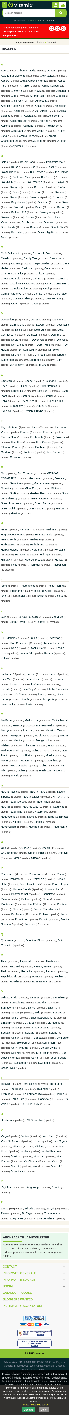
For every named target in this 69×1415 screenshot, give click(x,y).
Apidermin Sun (18, 120)
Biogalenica (18, 202)
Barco (4, 162)
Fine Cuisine (43, 442)
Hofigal (59, 559)
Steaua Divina (49, 1047)
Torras (60, 1094)
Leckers (58, 679)
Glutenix (56, 488)
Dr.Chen (16, 354)
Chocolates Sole (10, 278)
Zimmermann (52, 1213)
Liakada (5, 689)
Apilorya (5, 125)
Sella (37, 1012)
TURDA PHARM (30, 1104)
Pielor (4, 899)
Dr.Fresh (40, 354)
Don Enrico (17, 344)
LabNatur (6, 674)
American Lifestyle (12, 105)
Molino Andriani (10, 750)
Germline (15, 483)
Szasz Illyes (8, 1067)
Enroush (49, 395)
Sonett (38, 1037)
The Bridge (16, 1088)
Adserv (5, 80)
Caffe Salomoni (10, 253)
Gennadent (35, 478)
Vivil (35, 1166)
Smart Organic (40, 1027)
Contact (10, 1266)
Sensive (57, 1012)
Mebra (64, 735)
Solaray (29, 1032)
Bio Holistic (61, 172)
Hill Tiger (45, 554)
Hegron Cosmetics (12, 534)
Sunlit (34, 1057)
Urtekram (6, 1120)
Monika (50, 755)
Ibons (4, 585)
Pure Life (30, 924)
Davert (40, 324)
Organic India (36, 852)
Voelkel (55, 1166)
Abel (3, 70)
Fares (35, 427)
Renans (50, 971)
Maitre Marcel (60, 720)
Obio (4, 847)
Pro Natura (17, 914)
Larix (52, 674)
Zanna (4, 1208)
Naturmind (16, 811)
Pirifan (25, 899)
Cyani (35, 303)
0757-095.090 (47, 20)
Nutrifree (34, 826)
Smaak (15, 1027)
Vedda (25, 1136)
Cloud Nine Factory (21, 283)
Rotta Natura (39, 981)
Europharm (16, 405)
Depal (14, 339)
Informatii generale (19, 1273)
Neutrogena (8, 816)
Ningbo (17, 821)
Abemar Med (26, 70)
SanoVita (40, 1002)
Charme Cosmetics (12, 273)
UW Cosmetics (34, 1120)
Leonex (14, 684)
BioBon (62, 187)
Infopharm (16, 590)
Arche (40, 130)
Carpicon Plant (41, 263)
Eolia (4, 401)
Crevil (14, 303)
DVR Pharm (17, 364)
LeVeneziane (38, 684)
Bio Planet (47, 177)
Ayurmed (17, 145)
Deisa (18, 329)
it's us (60, 595)
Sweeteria (44, 1062)
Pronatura (21, 919)
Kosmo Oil (26, 653)
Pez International (30, 884)
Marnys (5, 730)
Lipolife (25, 699)
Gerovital (6, 488)
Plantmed (62, 904)
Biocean (36, 192)
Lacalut (31, 674)
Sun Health (42, 1052)
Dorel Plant (43, 344)
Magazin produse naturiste (30, 42)
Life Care (19, 694)
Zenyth (50, 1208)
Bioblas (38, 187)
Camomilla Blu (41, 253)
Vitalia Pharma (50, 1151)
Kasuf (33, 638)
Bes (33, 166)
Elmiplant (42, 390)
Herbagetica (8, 544)
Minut (51, 745)
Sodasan (6, 1032)
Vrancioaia (17, 1171)
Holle (14, 564)
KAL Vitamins (9, 638)
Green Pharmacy (11, 503)
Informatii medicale (19, 1279)
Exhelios (6, 411)
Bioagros (15, 187)
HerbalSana (37, 544)
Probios (43, 914)
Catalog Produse (17, 1292)
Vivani (55, 1161)
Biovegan (45, 212)
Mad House (31, 720)
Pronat (64, 914)
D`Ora (42, 364)
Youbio (56, 1187)
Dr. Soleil (53, 349)
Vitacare (17, 1146)
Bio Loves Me (21, 177)
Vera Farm (49, 1136)
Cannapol (55, 258)
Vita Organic (61, 1141)
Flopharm (40, 447)
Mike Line (29, 745)
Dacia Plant (7, 319)
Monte (4, 760)
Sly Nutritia (54, 1022)
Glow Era (30, 488)
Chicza (40, 273)
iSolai (21, 595)
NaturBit (5, 806)
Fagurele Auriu (9, 427)
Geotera (59, 478)
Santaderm (7, 1007)
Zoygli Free (16, 1218)
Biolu (65, 202)
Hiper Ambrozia (33, 559)
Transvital (43, 1098)
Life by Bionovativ (57, 689)
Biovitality (6, 217)
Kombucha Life (52, 643)
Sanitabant (59, 997)
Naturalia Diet (31, 796)
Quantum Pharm (35, 940)
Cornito (38, 293)
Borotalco (49, 222)
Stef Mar (16, 1052)
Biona (38, 207)
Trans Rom (17, 1098)
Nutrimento (60, 826)
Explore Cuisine (34, 411)
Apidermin (54, 115)
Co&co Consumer (55, 283)
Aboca (51, 70)
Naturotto (40, 811)
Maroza (27, 730)
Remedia (26, 971)
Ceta (47, 268)
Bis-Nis (30, 217)
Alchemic (16, 90)
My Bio (15, 775)
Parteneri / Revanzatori (22, 1305)
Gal (3, 473)
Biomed (18, 207)
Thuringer (42, 1088)
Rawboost (52, 961)
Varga (4, 1136)
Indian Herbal (56, 585)
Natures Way (30, 806)
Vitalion (15, 1156)
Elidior (23, 386)
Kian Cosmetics (19, 643)
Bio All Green (8, 172)
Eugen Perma (55, 401)
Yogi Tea (6, 1187)
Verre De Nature (10, 1141)
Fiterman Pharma (11, 447)
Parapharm (7, 874)
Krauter (48, 653)
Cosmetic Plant (22, 298)
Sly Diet (29, 1022)
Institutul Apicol (43, 590)
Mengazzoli (42, 740)
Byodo (4, 237)
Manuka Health (45, 725)
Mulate (21, 770)
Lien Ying (28, 689)
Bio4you (60, 182)
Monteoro (26, 760)
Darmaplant (17, 324)
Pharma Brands (22, 889)
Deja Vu (39, 329)
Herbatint (59, 549)
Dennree (56, 334)
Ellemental (17, 390)
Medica (18, 740)
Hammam (25, 529)
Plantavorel (7, 904)
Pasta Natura (36, 874)
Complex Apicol (19, 288)
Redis (4, 971)
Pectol (60, 874)
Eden (4, 386)
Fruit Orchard (54, 452)
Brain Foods (8, 227)
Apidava (28, 115)
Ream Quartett (42, 966)
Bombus (27, 222)
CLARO (60, 278)
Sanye (31, 1007)
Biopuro (61, 207)
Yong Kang (32, 1187)
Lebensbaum (33, 679)
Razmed (15, 966)
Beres (14, 166)
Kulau (4, 658)
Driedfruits (35, 359)
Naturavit (42, 801)
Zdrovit (29, 1208)
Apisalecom (52, 125)
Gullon (60, 508)
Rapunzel (25, 961)
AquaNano (17, 130)
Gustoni (15, 513)
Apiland (44, 120)
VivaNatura (30, 1161)
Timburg (5, 1094)
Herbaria (37, 549)
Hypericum (60, 564)
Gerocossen (41, 483)
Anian (17, 110)
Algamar (61, 90)
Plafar (46, 899)
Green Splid (8, 508)
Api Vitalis (41, 110)
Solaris (53, 1032)
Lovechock (7, 704)
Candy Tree (30, 258)
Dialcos (61, 339)
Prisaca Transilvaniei (45, 909)
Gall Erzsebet (25, 473)
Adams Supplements (13, 75)
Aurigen (61, 140)
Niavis (30, 816)
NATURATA (59, 796)
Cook (46, 288)
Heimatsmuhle (43, 534)
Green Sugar (36, 508)
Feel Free (17, 442)
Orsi (16, 857)
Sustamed (20, 1062)
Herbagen (36, 539)
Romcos (37, 976)
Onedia (46, 847)
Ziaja (4, 1213)
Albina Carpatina (51, 85)
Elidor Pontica (49, 386)
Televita (5, 1083)
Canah (5, 258)
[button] (55, 5)
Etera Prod (28, 401)
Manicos (18, 725)
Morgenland (51, 760)
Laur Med (6, 679)
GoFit (13, 493)
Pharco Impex (60, 884)
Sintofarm (6, 1022)
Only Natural (8, 852)
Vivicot (15, 1166)
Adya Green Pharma (33, 80)
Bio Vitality (7, 182)
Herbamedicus (9, 549)
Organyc (63, 852)
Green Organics (40, 498)
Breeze (34, 227)
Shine (14, 1017)
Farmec (24, 432)
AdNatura (47, 75)
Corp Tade (61, 293)
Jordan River (17, 621)
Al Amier (25, 85)
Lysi (28, 704)
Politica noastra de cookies (36, 1404)
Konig (14, 648)
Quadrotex (7, 940)
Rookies (15, 981)
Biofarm (34, 197)
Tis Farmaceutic (32, 1094)
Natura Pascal (9, 791)
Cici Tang (38, 278)
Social (8, 1286)
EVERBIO (41, 405)
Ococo (25, 847)
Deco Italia (62, 324)
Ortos (34, 857)
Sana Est (35, 997)
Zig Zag (26, 1213)
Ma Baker (6, 720)
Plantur (17, 909)
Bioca (16, 192)
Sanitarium (16, 1002)
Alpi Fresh (17, 100)
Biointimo (42, 202)
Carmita (15, 263)
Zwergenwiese (45, 1218)
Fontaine (29, 452)
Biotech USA (18, 212)
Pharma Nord (53, 889)
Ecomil (29, 380)
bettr (51, 166)
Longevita (49, 699)
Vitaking (39, 1146)
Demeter (32, 334)
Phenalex (47, 894)
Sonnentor (63, 1037)
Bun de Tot (57, 227)
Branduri (51, 42)
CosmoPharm (53, 298)
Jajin (3, 617)
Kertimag (55, 638)
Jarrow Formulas (28, 617)
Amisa (38, 105)
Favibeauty (36, 437)
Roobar (58, 976)
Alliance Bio (37, 95)
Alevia (37, 90)
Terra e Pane (29, 1083)
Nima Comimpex (58, 816)
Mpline (43, 765)
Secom (15, 1012)
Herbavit (20, 554)
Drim (59, 359)
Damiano (57, 319)
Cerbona (27, 268)
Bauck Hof (26, 162)
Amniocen (60, 105)
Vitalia (24, 1151)
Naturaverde (17, 801)
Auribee (37, 140)
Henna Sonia (8, 539)
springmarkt (49, 1042)
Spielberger (23, 1042)
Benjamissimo (54, 162)
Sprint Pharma (19, 1047)
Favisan (60, 437)
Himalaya (7, 559)
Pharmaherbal (19, 894)
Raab (4, 961)
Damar (35, 319)
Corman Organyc (11, 293)
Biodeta (59, 192)
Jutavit (41, 621)
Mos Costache (18, 765)
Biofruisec (58, 197)
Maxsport (15, 735)
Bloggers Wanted (18, 1299)
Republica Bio (9, 976)
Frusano (15, 457)
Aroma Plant (26, 135)
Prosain (43, 919)
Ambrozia (41, 100)
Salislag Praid (9, 997)
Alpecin (60, 95)
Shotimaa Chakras (41, 1017)
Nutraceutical (8, 826)
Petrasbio (38, 879)
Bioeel (13, 197)
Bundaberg (17, 232)
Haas (4, 529)
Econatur (50, 380)
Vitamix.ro (39, 1353)
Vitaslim (38, 1156)
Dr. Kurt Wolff (27, 349)
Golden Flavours (40, 493)
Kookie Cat (37, 648)
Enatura (25, 395)
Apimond (28, 125)
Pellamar (15, 879)
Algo (13, 95)
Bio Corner (36, 172)
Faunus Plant (8, 437)
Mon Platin (25, 755)
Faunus (47, 432)
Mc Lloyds (41, 735)
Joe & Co (57, 617)
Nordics (37, 821)
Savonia (52, 1007)
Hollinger (35, 564)
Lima (41, 694)
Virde (37, 1141)
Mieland (5, 745)
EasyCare (6, 380)
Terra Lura (56, 1083)
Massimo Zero (54, 730)
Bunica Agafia (46, 232)
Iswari (40, 595)
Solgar (15, 1037)
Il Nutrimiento (27, 585)
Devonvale (38, 339)
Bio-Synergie (34, 182)
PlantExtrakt (35, 904)
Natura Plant (37, 791)
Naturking (58, 806)
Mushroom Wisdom (50, 770)
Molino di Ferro (40, 750)
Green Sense (42, 503)
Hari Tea (51, 529)
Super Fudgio (58, 1057)
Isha (3, 595)
